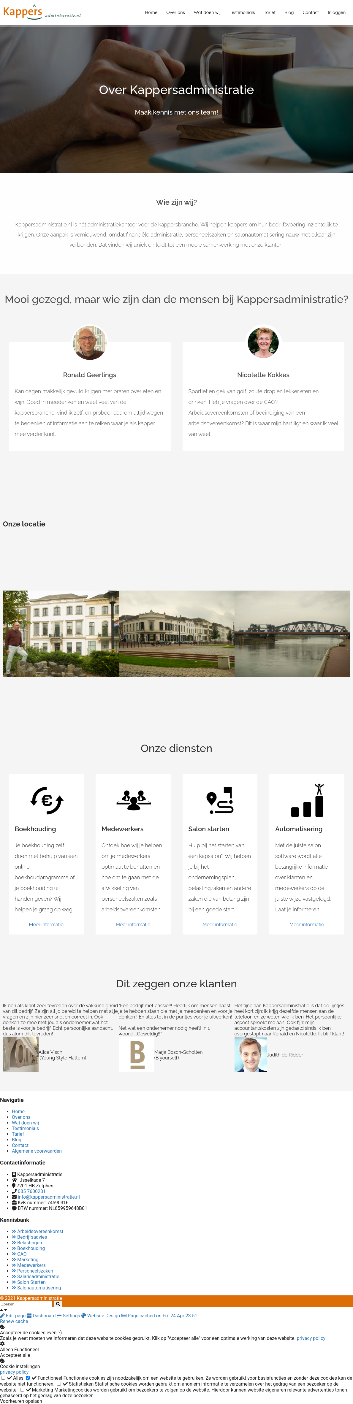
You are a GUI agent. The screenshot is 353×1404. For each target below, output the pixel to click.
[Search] (58, 1304)
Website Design (101, 1316)
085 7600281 (32, 1191)
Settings (69, 1316)
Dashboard (42, 1316)
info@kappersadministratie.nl (49, 1197)
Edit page (13, 1316)
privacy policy (311, 1338)
